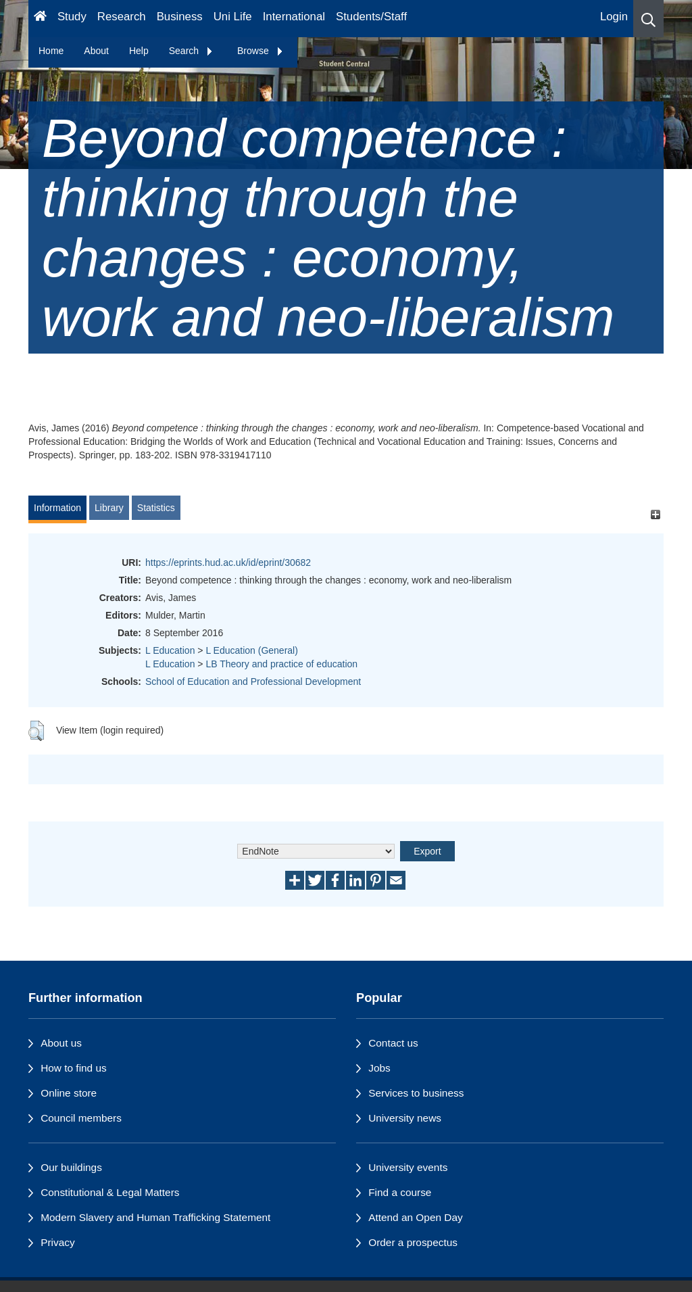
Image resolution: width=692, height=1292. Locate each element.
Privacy (57, 1242)
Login (614, 16)
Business (180, 16)
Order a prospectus (413, 1242)
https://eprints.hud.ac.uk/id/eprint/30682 (228, 562)
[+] (655, 514)
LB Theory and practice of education (281, 664)
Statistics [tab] (156, 507)
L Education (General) (251, 650)
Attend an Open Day (415, 1217)
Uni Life (233, 16)
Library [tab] (109, 507)
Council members (81, 1118)
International (294, 16)
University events (407, 1167)
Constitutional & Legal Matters (110, 1192)
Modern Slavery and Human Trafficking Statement (155, 1217)
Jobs (379, 1068)
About (96, 50)
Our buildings (71, 1167)
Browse (260, 50)
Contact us (393, 1043)
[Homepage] (40, 18)
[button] (648, 18)
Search (191, 50)
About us (61, 1043)
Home (51, 50)
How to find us (74, 1068)
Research (121, 16)
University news (404, 1118)
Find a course (399, 1192)
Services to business (416, 1093)
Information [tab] (57, 507)
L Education (170, 650)
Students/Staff (371, 16)
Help (139, 50)
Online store (69, 1093)
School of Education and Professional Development (253, 681)
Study (71, 16)
